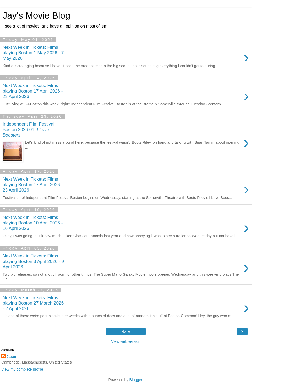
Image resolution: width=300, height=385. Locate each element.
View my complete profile (22, 369)
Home (126, 331)
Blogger (135, 380)
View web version (125, 341)
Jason (12, 357)
